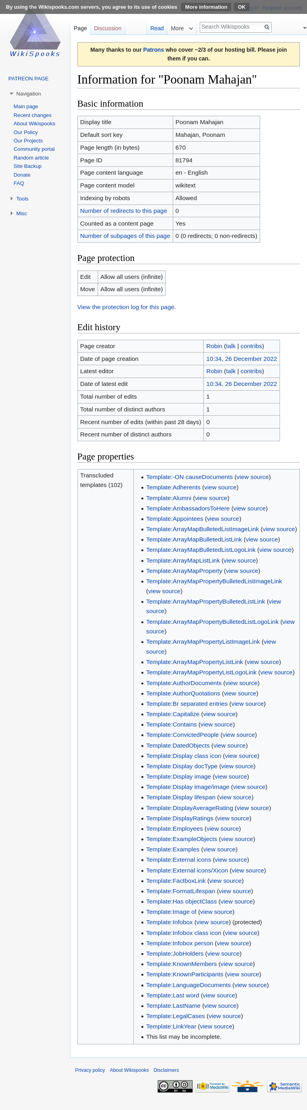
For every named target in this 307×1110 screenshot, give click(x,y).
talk (231, 346)
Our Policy (26, 132)
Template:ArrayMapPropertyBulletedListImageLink (214, 581)
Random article (31, 158)
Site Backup (27, 166)
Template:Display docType (182, 766)
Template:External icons (178, 859)
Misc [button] (21, 213)
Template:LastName (173, 1005)
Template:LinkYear (171, 1026)
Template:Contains (171, 724)
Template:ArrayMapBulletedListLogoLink (200, 549)
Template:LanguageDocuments (188, 984)
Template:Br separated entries (187, 703)
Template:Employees (174, 828)
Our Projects (28, 141)
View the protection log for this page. (126, 307)
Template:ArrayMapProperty (184, 570)
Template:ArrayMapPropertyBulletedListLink (205, 601)
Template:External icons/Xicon (187, 870)
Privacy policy (90, 1070)
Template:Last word (172, 995)
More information (206, 7)
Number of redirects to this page (123, 210)
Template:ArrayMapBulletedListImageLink (202, 529)
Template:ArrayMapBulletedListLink (194, 539)
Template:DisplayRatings (179, 818)
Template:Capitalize (172, 714)
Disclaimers (166, 1070)
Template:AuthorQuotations (183, 693)
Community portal (34, 149)
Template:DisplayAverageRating (189, 807)
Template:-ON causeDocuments (189, 476)
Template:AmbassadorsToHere (188, 508)
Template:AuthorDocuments (184, 683)
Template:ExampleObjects (181, 838)
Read (157, 28)
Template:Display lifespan (181, 797)
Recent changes (32, 115)
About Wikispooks (34, 124)
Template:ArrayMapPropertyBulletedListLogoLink (212, 621)
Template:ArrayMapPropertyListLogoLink (201, 672)
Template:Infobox (169, 922)
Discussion (108, 28)
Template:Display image (178, 776)
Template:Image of (171, 911)
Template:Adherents (173, 487)
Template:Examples (172, 849)
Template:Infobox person (179, 943)
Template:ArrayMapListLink (183, 560)
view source (253, 476)
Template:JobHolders (175, 953)
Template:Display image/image (188, 786)
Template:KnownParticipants (184, 974)
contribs (251, 346)
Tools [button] (22, 199)
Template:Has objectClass (181, 901)
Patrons (153, 50)
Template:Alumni (168, 498)
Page (80, 28)
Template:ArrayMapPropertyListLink (194, 661)
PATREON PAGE (28, 79)
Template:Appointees (174, 518)
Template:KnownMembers (181, 963)
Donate (22, 175)
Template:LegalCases (175, 1016)
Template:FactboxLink (176, 880)
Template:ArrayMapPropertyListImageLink (203, 641)
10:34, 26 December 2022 (242, 358)
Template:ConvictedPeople (182, 734)
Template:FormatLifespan (180, 891)
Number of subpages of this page (125, 235)
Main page (26, 106)
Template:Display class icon (183, 755)
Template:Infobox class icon (183, 932)
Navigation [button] (28, 94)
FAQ (19, 183)
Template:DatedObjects (178, 745)
